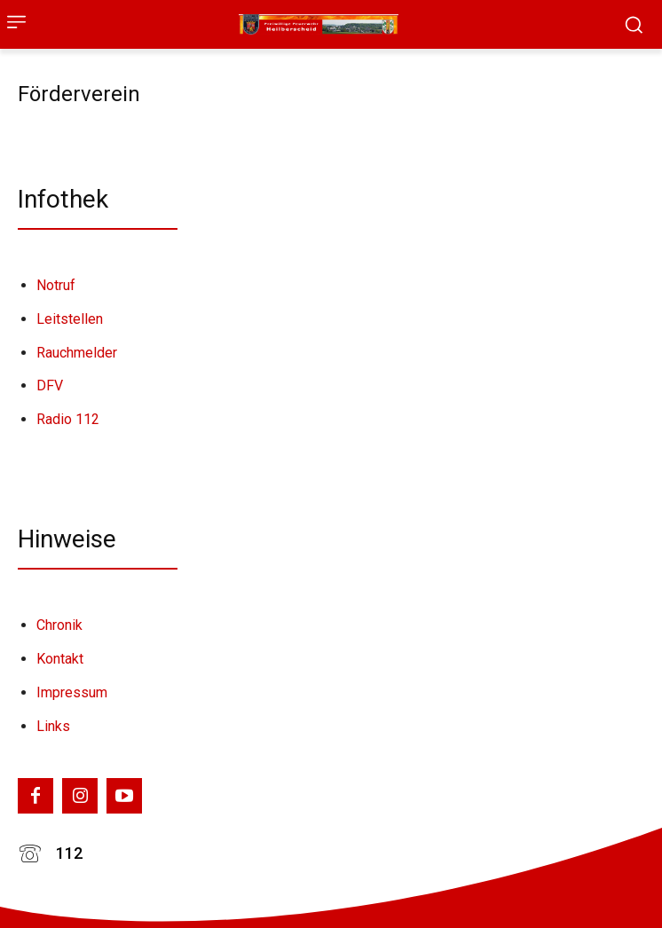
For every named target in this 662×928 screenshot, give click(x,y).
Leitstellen (69, 319)
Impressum (71, 692)
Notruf (55, 285)
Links (53, 726)
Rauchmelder (76, 352)
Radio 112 (67, 419)
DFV (49, 385)
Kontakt (59, 658)
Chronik (59, 625)
